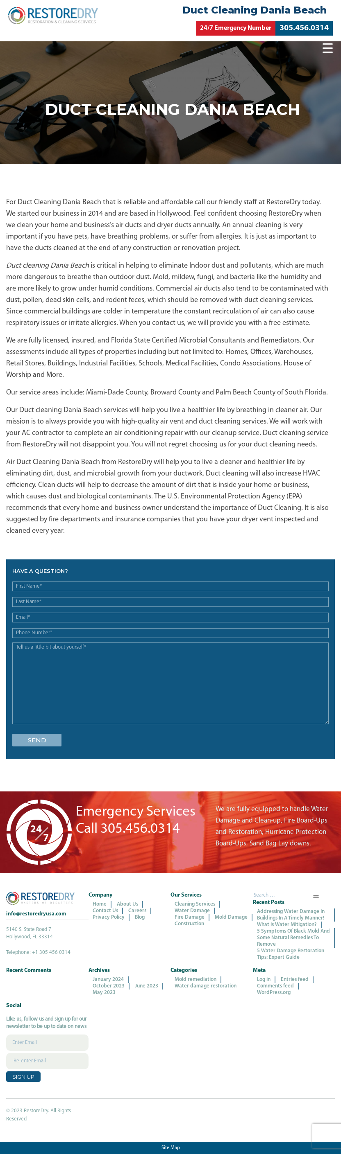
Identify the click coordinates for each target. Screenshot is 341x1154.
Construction (189, 923)
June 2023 (146, 986)
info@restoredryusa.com (36, 914)
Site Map (170, 1147)
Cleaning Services (195, 904)
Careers (137, 910)
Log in (264, 979)
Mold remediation (195, 979)
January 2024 (108, 979)
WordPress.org (274, 992)
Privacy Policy (109, 917)
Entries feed (295, 979)
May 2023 (104, 992)
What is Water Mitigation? (287, 924)
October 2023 (109, 986)
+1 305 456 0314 (51, 952)
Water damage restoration (205, 986)
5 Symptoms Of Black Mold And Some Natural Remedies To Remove (293, 938)
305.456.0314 (304, 28)
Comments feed (275, 986)
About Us (127, 904)
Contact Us (105, 910)
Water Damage (192, 910)
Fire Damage (190, 917)
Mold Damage (231, 917)
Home (100, 904)
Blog (140, 917)
